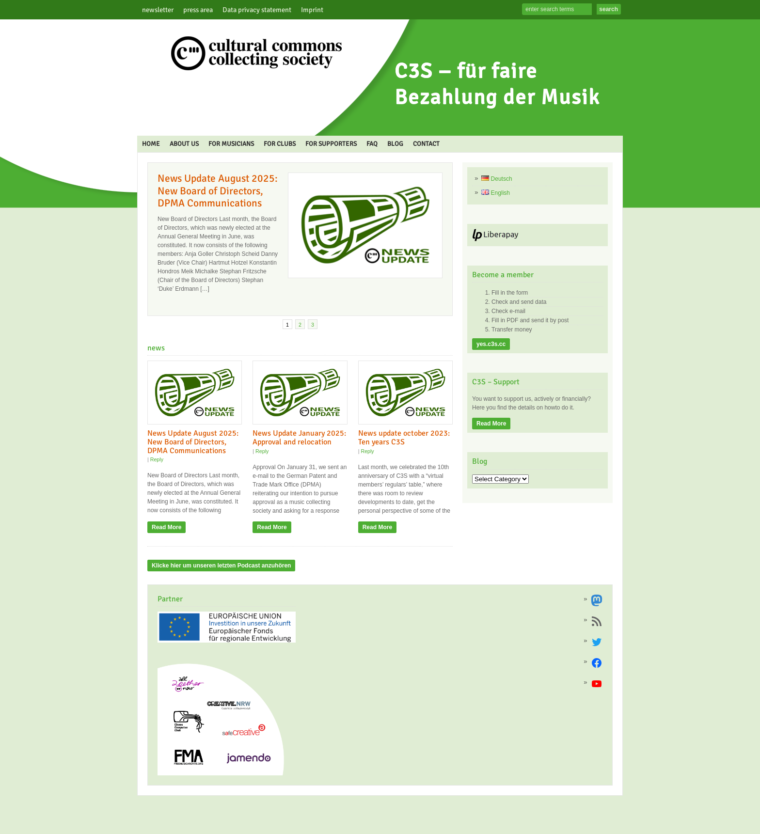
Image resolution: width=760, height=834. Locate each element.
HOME (151, 144)
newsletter (158, 9)
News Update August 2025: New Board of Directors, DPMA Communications (218, 190)
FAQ (372, 144)
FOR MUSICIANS (231, 144)
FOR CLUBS (280, 144)
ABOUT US (184, 144)
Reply (156, 459)
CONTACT (426, 144)
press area (198, 9)
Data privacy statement (256, 9)
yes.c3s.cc (491, 344)
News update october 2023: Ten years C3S (404, 437)
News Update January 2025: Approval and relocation (299, 437)
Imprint (312, 9)
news (156, 348)
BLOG (395, 144)
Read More (166, 527)
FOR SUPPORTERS (331, 144)
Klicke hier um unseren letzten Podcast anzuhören (221, 565)
